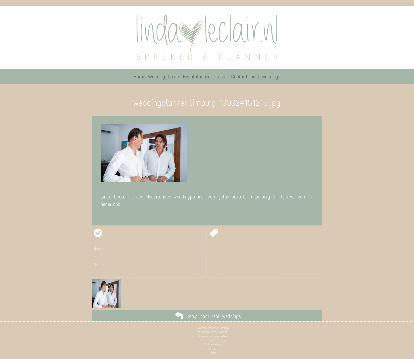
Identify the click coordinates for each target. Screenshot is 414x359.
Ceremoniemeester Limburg (213, 328)
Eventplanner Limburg (213, 340)
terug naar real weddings (214, 316)
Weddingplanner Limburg (212, 332)
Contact (213, 348)
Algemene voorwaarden (213, 336)
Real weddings (212, 344)
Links (213, 352)
